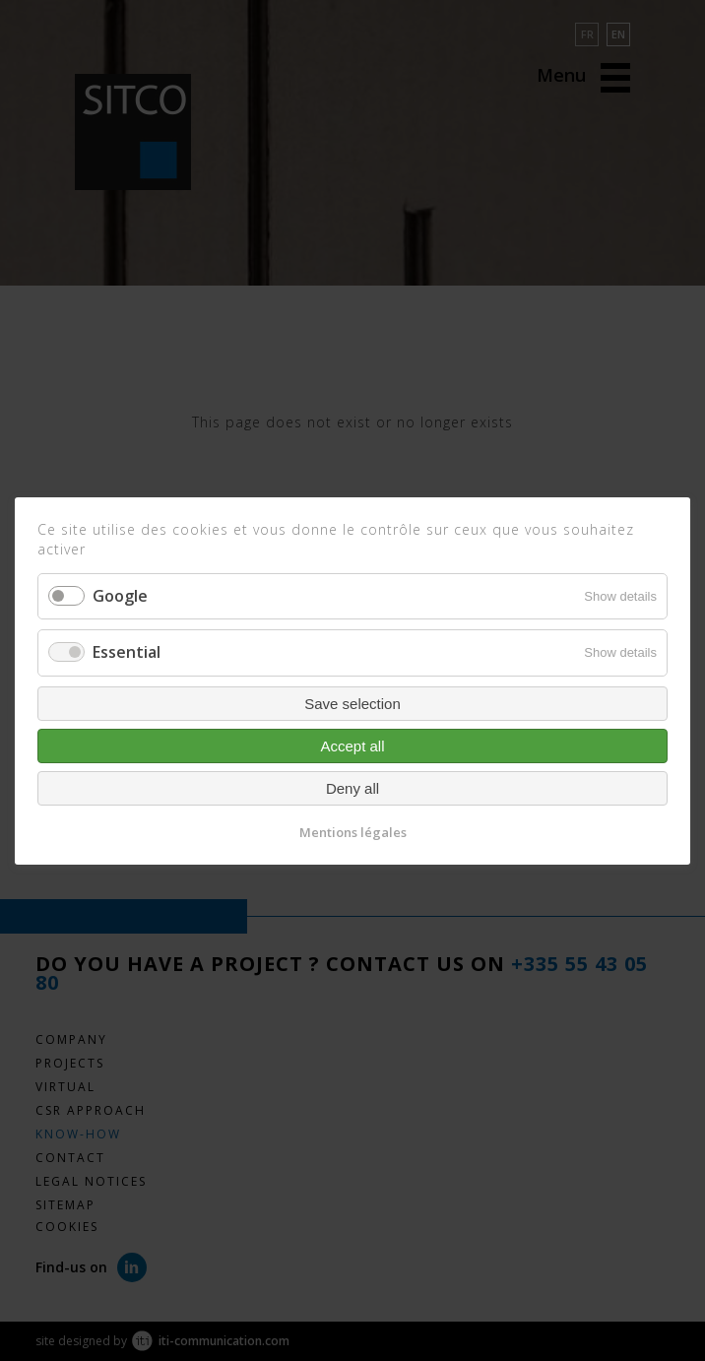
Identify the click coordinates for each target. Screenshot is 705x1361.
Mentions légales (353, 831)
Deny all (352, 787)
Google (120, 596)
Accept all (352, 745)
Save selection (352, 702)
